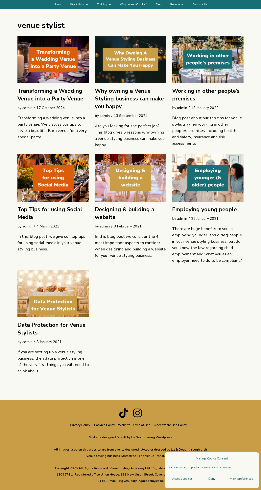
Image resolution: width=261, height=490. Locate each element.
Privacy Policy (80, 425)
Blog (158, 4)
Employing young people (204, 209)
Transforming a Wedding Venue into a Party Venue (50, 94)
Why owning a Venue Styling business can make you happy (129, 98)
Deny (211, 479)
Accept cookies (182, 479)
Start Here (79, 4)
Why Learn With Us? (133, 4)
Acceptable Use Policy (171, 425)
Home (57, 4)
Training (104, 4)
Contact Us (200, 4)
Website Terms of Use (134, 425)
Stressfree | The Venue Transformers (148, 456)
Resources (177, 4)
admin (27, 107)
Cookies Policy (104, 425)
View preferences (241, 479)
